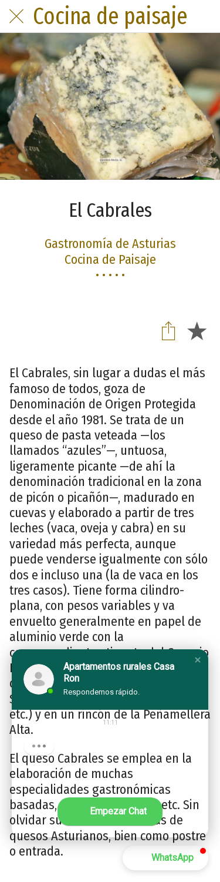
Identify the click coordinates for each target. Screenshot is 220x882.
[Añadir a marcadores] (196, 330)
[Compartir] (168, 330)
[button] (198, 660)
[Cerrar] (16, 16)
